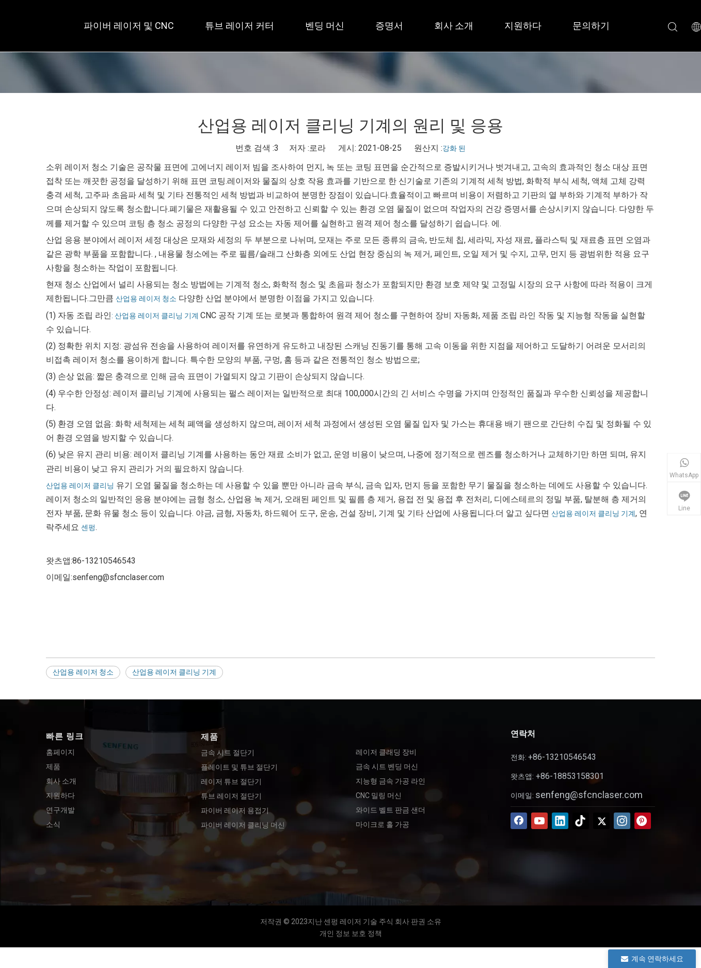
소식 (53, 824)
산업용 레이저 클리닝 (80, 485)
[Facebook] (519, 821)
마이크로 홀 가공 (382, 824)
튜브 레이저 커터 (239, 25)
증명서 (389, 25)
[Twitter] (601, 821)
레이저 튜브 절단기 (231, 781)
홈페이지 (60, 752)
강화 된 (454, 148)
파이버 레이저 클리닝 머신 (243, 825)
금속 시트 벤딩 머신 (387, 766)
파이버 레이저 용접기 (235, 810)
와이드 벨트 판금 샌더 (390, 810)
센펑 (88, 527)
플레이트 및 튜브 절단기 (239, 767)
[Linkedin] (560, 821)
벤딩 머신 (324, 25)
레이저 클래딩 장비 (386, 752)
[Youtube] (539, 821)
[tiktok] (580, 821)
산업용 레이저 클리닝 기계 (593, 513)
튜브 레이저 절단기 (231, 796)
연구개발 (60, 810)
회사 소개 (453, 25)
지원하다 (522, 25)
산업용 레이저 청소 (146, 298)
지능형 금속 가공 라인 (390, 781)
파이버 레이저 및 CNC (129, 25)
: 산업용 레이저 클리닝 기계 (155, 315)
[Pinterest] (642, 821)
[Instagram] (622, 821)
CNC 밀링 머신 (379, 795)
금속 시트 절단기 (227, 752)
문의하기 (591, 25)
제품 (53, 766)
